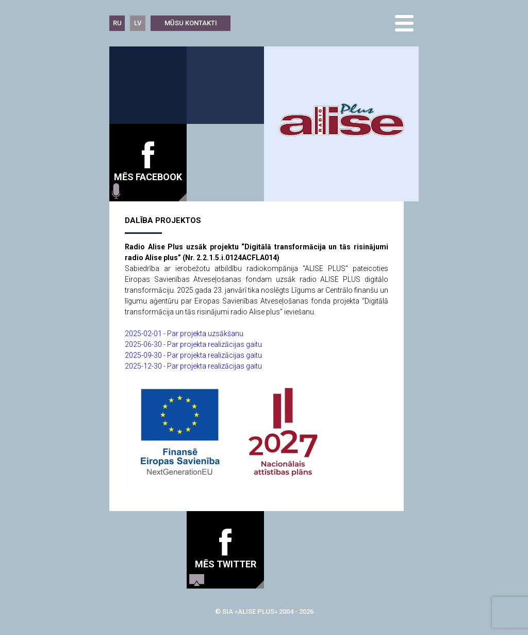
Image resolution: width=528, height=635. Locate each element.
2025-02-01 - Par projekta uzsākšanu (184, 333)
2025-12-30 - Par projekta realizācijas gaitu (193, 366)
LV (137, 23)
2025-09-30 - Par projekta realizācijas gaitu (193, 355)
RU (117, 23)
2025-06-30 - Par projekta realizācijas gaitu (193, 344)
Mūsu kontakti (190, 23)
